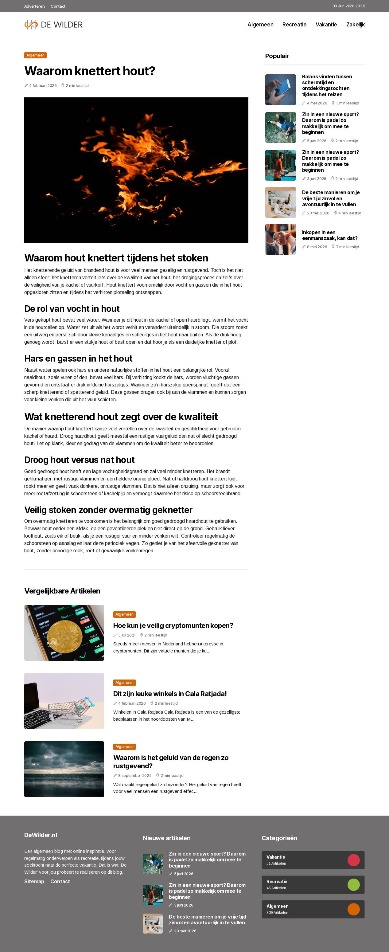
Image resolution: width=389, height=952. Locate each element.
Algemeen (260, 25)
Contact (58, 6)
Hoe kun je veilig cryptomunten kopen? (173, 625)
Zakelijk (355, 25)
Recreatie (294, 25)
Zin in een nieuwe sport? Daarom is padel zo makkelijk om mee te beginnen (330, 123)
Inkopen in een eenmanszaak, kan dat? (330, 235)
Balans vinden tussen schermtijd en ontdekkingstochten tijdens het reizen (327, 85)
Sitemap (34, 881)
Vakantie (326, 25)
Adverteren (34, 6)
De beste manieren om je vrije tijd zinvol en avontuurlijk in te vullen (331, 198)
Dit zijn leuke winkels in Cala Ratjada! (170, 694)
